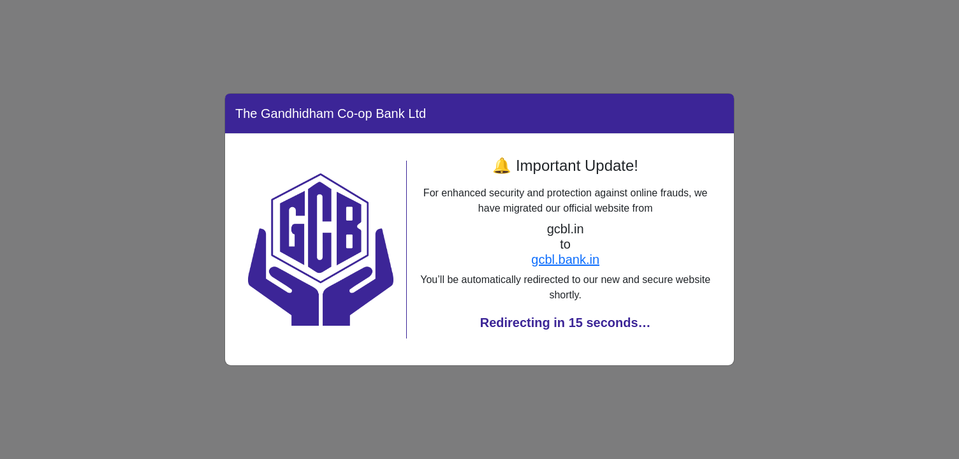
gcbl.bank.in (565, 259)
